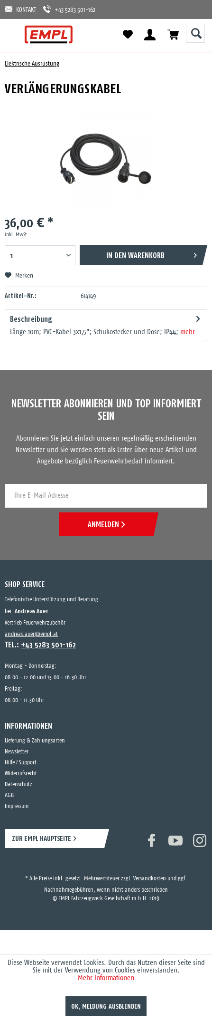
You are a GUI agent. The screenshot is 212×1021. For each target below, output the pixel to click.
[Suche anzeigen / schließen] (195, 33)
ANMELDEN (106, 524)
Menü (15, 34)
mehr (187, 332)
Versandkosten (149, 878)
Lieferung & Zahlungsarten (35, 740)
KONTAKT (20, 9)
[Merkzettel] (127, 34)
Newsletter (16, 751)
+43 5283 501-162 (69, 9)
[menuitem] (15, 34)
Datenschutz (18, 784)
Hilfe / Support (21, 762)
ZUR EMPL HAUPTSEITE (41, 838)
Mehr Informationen (106, 978)
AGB (9, 795)
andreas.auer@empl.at (31, 634)
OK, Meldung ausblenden (106, 1006)
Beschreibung (31, 319)
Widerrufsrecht (21, 773)
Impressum (16, 806)
